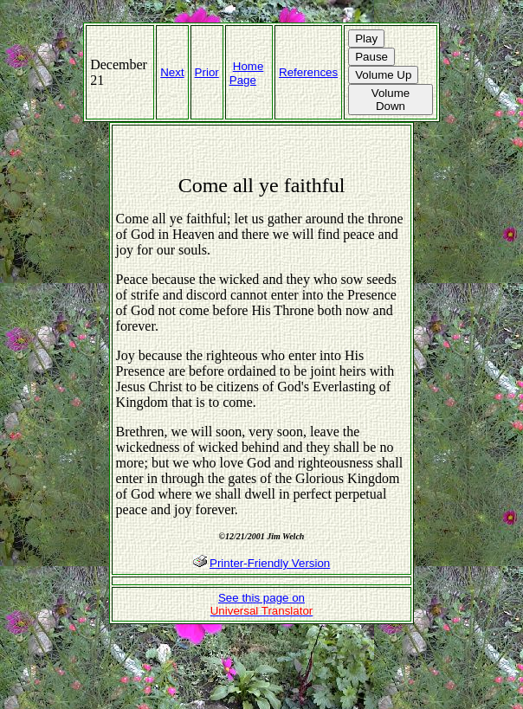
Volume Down (390, 100)
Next (172, 72)
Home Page (246, 73)
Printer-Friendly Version (270, 563)
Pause (371, 56)
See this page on (261, 604)
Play (366, 38)
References (308, 72)
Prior (207, 72)
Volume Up (383, 74)
